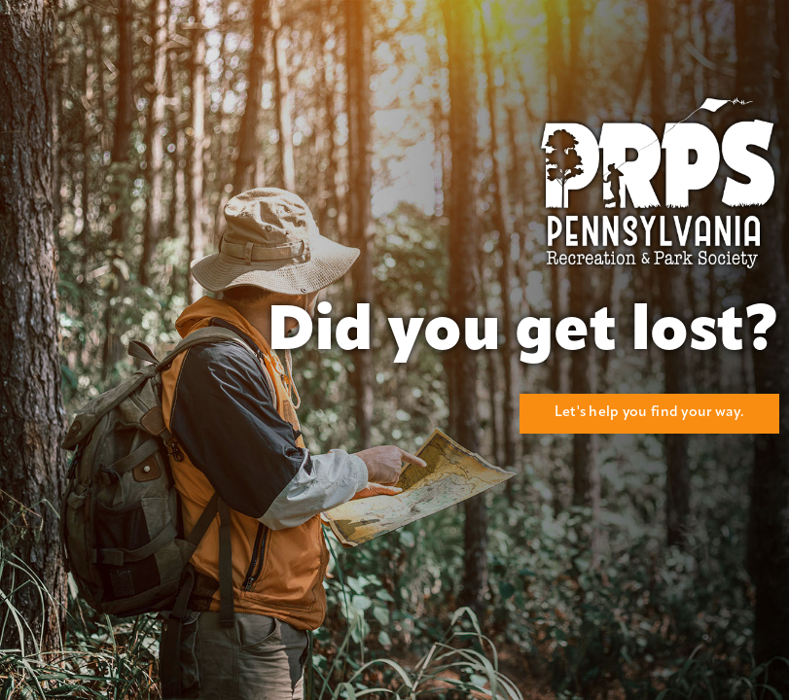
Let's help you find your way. (649, 412)
